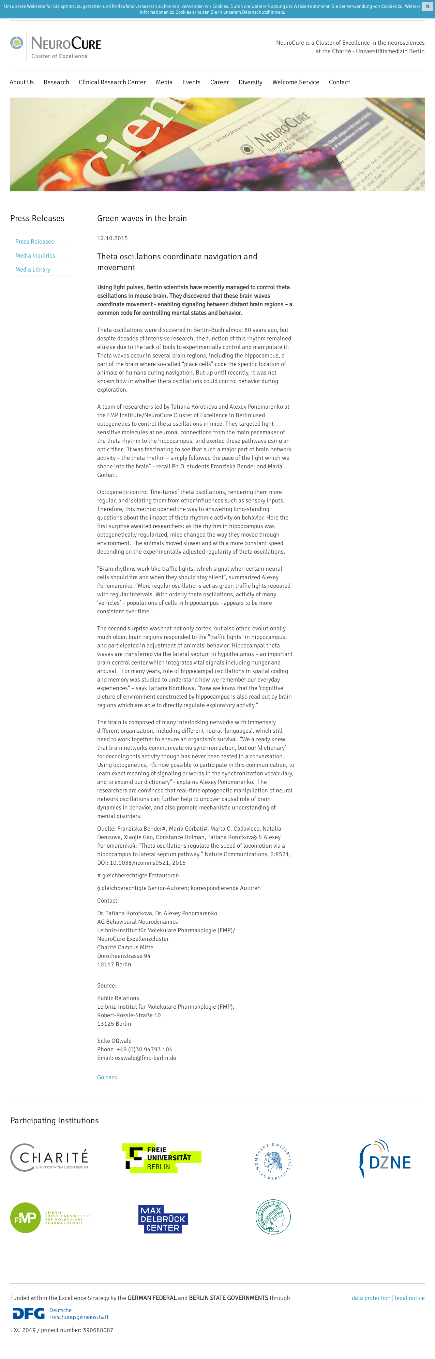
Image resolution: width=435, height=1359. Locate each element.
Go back (107, 1077)
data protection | (373, 1298)
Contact (339, 82)
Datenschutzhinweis (263, 12)
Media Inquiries (35, 255)
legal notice (410, 1298)
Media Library (32, 269)
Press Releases (34, 241)
